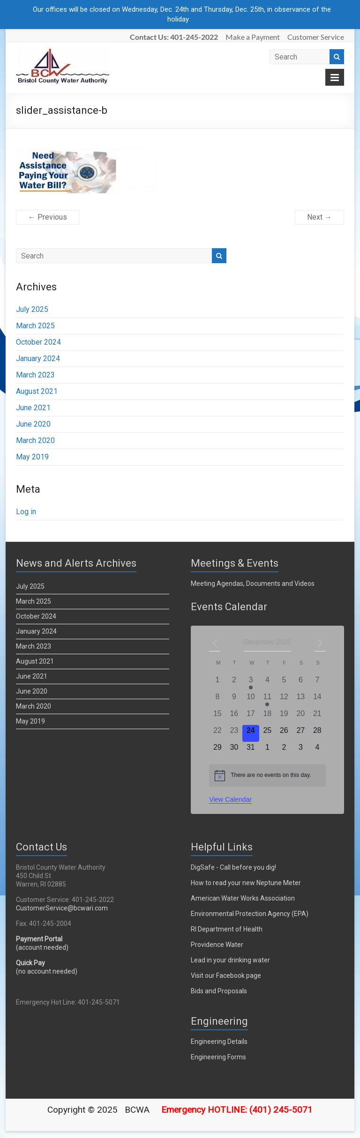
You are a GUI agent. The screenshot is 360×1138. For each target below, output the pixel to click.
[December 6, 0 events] (300, 682)
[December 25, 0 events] (267, 733)
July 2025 (32, 309)
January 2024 (38, 358)
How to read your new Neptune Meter (246, 883)
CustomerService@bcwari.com (62, 908)
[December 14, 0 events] (317, 699)
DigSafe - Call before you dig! (233, 867)
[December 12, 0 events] (284, 699)
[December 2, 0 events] (234, 682)
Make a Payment (252, 36)
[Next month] (320, 643)
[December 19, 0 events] (284, 716)
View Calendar (230, 799)
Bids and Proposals (219, 991)
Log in (26, 511)
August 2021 (37, 391)
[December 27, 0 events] (300, 733)
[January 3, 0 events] (300, 750)
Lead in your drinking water (230, 960)
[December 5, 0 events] (284, 682)
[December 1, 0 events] (217, 682)
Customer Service (315, 36)
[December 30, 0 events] (234, 750)
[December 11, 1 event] (267, 699)
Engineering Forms (218, 1057)
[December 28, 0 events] (317, 733)
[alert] (267, 775)
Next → (319, 217)
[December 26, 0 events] (284, 733)
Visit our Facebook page (226, 975)
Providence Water (217, 944)
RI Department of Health (226, 929)
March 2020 (35, 440)
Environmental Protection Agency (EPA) (249, 913)
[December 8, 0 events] (217, 699)
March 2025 (35, 325)
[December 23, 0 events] (234, 733)
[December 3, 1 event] (250, 682)
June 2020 (33, 424)
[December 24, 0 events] (250, 733)
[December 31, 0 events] (250, 750)
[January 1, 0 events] (267, 750)
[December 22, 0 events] (217, 733)
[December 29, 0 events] (217, 750)
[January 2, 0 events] (284, 750)
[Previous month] (214, 643)
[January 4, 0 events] (317, 750)
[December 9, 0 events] (234, 699)
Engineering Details (219, 1041)
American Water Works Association (243, 898)
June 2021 (33, 407)
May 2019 (32, 456)
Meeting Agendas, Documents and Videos (253, 583)
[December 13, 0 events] (300, 699)
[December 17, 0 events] (250, 716)
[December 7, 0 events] (317, 682)
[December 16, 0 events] (234, 716)
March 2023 (35, 374)
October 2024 (38, 342)
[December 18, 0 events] (267, 716)
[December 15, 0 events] (217, 716)
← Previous (47, 217)
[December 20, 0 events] (300, 716)
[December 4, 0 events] (267, 682)
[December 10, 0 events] (250, 699)
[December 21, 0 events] (317, 716)
